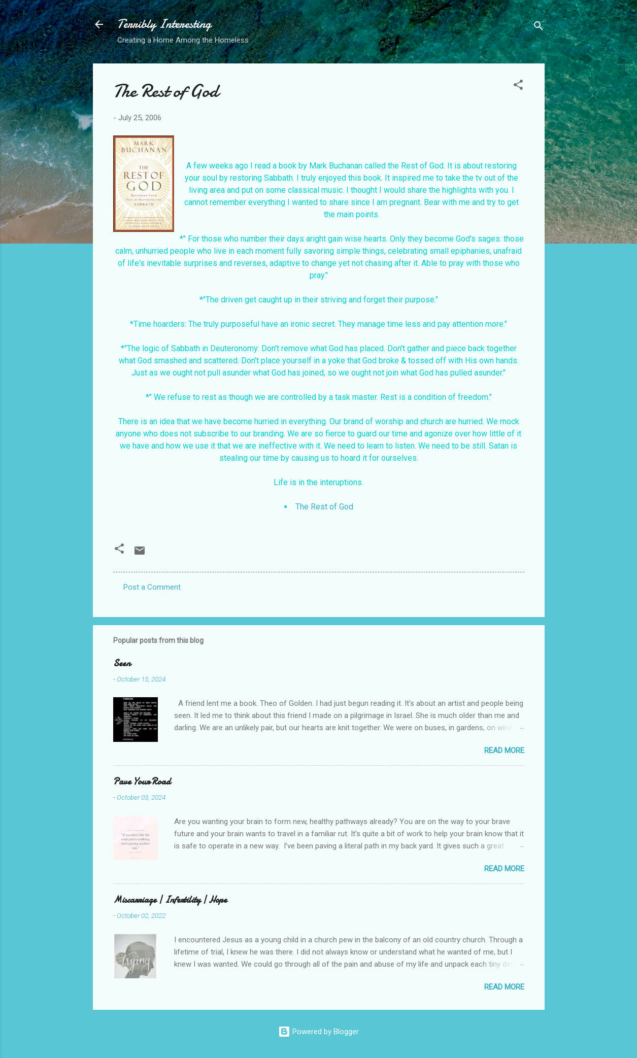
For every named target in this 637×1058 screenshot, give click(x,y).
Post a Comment (152, 587)
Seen (121, 663)
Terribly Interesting (164, 24)
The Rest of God (324, 506)
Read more (504, 750)
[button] (518, 86)
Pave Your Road (142, 781)
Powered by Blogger (318, 1031)
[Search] (538, 27)
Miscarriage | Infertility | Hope (170, 900)
